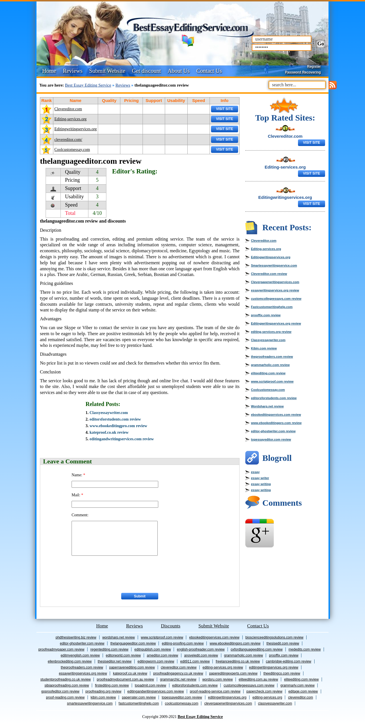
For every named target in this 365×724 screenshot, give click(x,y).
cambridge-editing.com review (288, 661)
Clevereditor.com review (269, 273)
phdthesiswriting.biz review (76, 637)
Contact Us (209, 71)
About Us (179, 71)
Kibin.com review (264, 348)
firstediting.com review (112, 685)
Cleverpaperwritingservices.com (275, 282)
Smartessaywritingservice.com (274, 265)
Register (314, 67)
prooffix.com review (266, 315)
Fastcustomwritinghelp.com (272, 307)
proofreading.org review (103, 691)
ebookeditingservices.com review (276, 414)
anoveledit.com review (201, 655)
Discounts (170, 626)
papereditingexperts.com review (233, 673)
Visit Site (224, 109)
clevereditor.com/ (68, 139)
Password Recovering (303, 72)
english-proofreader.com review (200, 649)
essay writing (261, 484)
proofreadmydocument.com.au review (125, 679)
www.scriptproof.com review (272, 381)
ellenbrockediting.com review (70, 661)
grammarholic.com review (270, 365)
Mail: (77, 495)
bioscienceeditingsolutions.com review (274, 637)
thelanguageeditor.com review (133, 643)
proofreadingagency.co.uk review (178, 673)
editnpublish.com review (152, 649)
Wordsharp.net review (267, 406)
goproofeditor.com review (60, 691)
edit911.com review (195, 661)
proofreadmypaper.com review (61, 649)
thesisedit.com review (282, 643)
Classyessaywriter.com (109, 413)
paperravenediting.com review (132, 667)
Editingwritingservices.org (75, 129)
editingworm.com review (155, 661)
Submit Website (107, 71)
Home (49, 71)
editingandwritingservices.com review (122, 439)
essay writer (260, 478)
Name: (78, 475)
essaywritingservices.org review (275, 290)
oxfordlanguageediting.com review (257, 649)
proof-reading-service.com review (215, 691)
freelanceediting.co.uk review (238, 661)
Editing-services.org (70, 119)
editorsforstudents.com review (115, 419)
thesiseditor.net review (115, 661)
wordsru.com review (217, 679)
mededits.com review (305, 649)
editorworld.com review (123, 655)
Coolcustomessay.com (72, 149)
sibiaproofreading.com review (66, 685)
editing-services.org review (271, 331)
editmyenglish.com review (80, 655)
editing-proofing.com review (183, 643)
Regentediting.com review (109, 649)
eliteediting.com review (268, 373)
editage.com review (303, 691)
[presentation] (115, 573)
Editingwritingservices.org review (276, 323)
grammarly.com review (297, 685)
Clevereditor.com (68, 109)
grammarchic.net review (178, 679)
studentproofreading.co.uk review (65, 679)
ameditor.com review (162, 655)
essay (255, 472)
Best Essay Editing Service (88, 85)
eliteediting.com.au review (258, 679)
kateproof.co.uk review (109, 432)
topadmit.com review (150, 685)
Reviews (72, 71)
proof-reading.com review (65, 697)
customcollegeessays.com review (276, 298)
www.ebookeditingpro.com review (118, 426)
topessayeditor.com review (271, 439)
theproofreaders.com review (272, 356)
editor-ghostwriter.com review (273, 431)
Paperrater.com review (139, 697)
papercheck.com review (264, 691)
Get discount (146, 71)
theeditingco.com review (281, 673)
